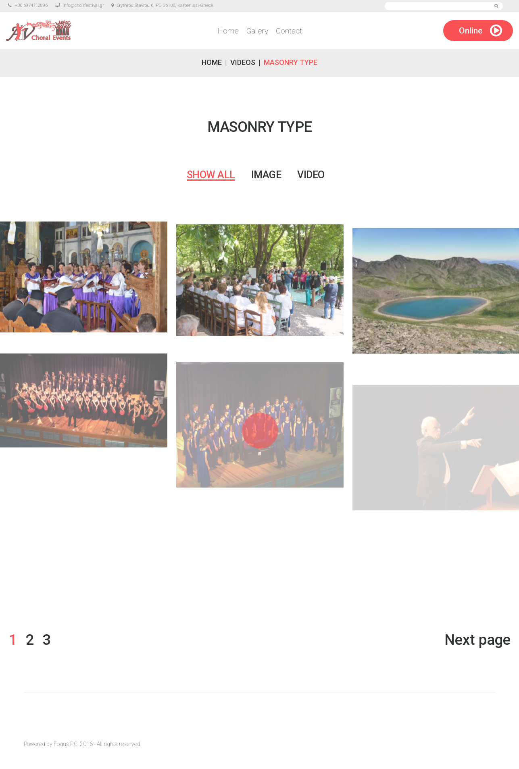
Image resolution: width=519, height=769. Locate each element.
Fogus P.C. (66, 744)
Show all (211, 175)
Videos (242, 62)
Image (266, 175)
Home (228, 31)
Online (471, 30)
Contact (289, 31)
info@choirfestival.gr (83, 5)
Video (311, 175)
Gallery (257, 31)
